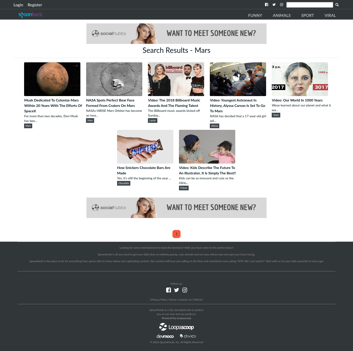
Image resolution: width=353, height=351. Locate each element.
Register (35, 4)
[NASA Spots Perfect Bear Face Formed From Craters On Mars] (114, 94)
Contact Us (185, 299)
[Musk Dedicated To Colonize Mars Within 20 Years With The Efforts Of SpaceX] (52, 94)
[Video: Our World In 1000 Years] (300, 94)
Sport (307, 15)
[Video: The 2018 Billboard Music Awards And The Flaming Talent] (176, 94)
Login (18, 4)
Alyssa (214, 125)
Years (276, 115)
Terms (172, 299)
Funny (255, 15)
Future (183, 188)
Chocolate (123, 183)
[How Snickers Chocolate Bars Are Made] (145, 162)
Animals (282, 15)
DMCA (198, 299)
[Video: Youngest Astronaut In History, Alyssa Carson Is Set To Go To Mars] (238, 94)
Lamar (152, 120)
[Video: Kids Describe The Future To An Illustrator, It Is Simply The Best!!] (207, 162)
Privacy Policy (159, 299)
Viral (330, 15)
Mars (28, 125)
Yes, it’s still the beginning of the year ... (144, 178)
